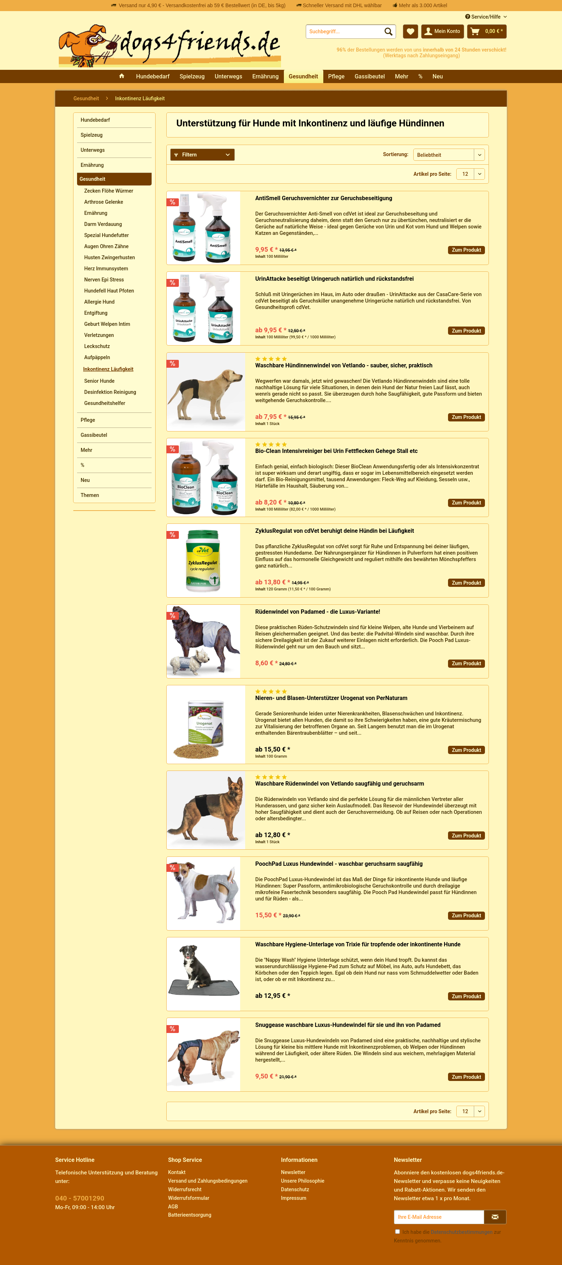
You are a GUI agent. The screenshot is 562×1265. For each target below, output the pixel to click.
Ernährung (92, 165)
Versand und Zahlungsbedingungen (207, 1181)
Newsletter (293, 1172)
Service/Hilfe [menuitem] (483, 17)
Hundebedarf (95, 120)
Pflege (88, 420)
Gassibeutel (94, 435)
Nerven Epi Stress (104, 280)
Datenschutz (295, 1189)
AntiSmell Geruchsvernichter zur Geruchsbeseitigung (323, 198)
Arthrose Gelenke (103, 202)
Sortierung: (396, 154)
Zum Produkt (466, 250)
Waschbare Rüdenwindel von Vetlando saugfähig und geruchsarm (339, 783)
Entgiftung (96, 313)
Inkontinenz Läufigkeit (108, 369)
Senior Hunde (99, 381)
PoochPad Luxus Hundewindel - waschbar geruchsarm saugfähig (339, 863)
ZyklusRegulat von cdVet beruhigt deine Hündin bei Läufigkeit (334, 530)
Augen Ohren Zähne (106, 246)
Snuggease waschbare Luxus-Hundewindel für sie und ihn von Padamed (347, 1025)
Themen (90, 495)
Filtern (185, 155)
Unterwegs (93, 150)
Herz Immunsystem (106, 268)
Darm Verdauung (103, 224)
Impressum (293, 1198)
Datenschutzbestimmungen (461, 1232)
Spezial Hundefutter (106, 235)
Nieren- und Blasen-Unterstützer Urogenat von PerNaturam (331, 698)
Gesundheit (92, 179)
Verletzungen (99, 335)
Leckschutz (97, 346)
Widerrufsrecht (184, 1189)
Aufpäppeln (97, 357)
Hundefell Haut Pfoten (109, 291)
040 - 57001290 (79, 1198)
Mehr (86, 450)
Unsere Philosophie (302, 1181)
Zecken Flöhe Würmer (108, 191)
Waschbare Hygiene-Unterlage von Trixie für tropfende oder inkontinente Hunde (358, 944)
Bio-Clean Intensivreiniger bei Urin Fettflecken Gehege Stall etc (336, 451)
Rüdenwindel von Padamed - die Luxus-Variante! (317, 611)
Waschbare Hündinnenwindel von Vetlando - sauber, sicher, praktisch (343, 365)
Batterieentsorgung (189, 1215)
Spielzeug (92, 135)
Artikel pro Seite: (433, 174)
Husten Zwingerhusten (109, 257)
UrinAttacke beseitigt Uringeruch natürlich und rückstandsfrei (334, 278)
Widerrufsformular (188, 1198)
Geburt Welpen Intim (107, 324)
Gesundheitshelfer (104, 403)
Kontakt (177, 1172)
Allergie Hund (99, 302)
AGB (173, 1207)
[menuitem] (351, 31)
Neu (85, 480)
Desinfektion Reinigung (110, 392)
